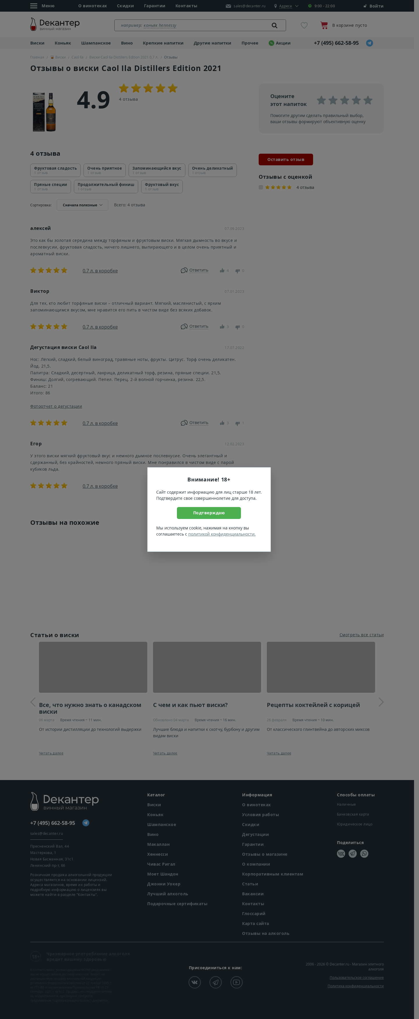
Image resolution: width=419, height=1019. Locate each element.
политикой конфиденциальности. (222, 534)
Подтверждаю (209, 512)
